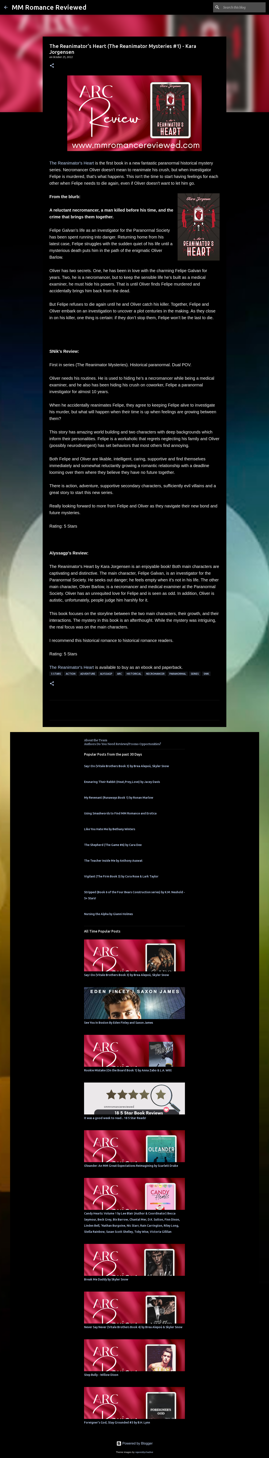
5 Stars (56, 673)
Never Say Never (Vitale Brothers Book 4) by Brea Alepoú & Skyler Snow (133, 1327)
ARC (119, 673)
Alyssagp (106, 673)
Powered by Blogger (134, 1443)
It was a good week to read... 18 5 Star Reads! (115, 1118)
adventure (87, 673)
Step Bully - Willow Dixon (101, 1374)
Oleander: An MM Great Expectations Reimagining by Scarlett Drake (131, 1165)
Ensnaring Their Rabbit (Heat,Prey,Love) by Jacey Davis (122, 782)
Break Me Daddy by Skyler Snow (106, 1279)
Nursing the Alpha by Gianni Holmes (108, 914)
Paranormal (177, 673)
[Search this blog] (244, 7)
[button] (51, 66)
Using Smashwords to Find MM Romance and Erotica (120, 813)
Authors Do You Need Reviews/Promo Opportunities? (122, 744)
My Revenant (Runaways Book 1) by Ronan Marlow (118, 797)
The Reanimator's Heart (71, 163)
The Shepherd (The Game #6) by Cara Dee (113, 845)
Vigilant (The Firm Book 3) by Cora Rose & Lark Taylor (121, 876)
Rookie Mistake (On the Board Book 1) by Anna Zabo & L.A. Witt (128, 1070)
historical (134, 673)
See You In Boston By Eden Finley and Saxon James (118, 1022)
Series (195, 673)
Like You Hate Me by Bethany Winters (109, 829)
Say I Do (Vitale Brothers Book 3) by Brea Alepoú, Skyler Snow (126, 766)
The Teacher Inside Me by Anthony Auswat (113, 860)
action (70, 673)
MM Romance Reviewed (49, 7)
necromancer (155, 673)
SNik (206, 673)
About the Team (95, 740)
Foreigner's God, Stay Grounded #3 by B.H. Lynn (117, 1422)
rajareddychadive (144, 1452)
